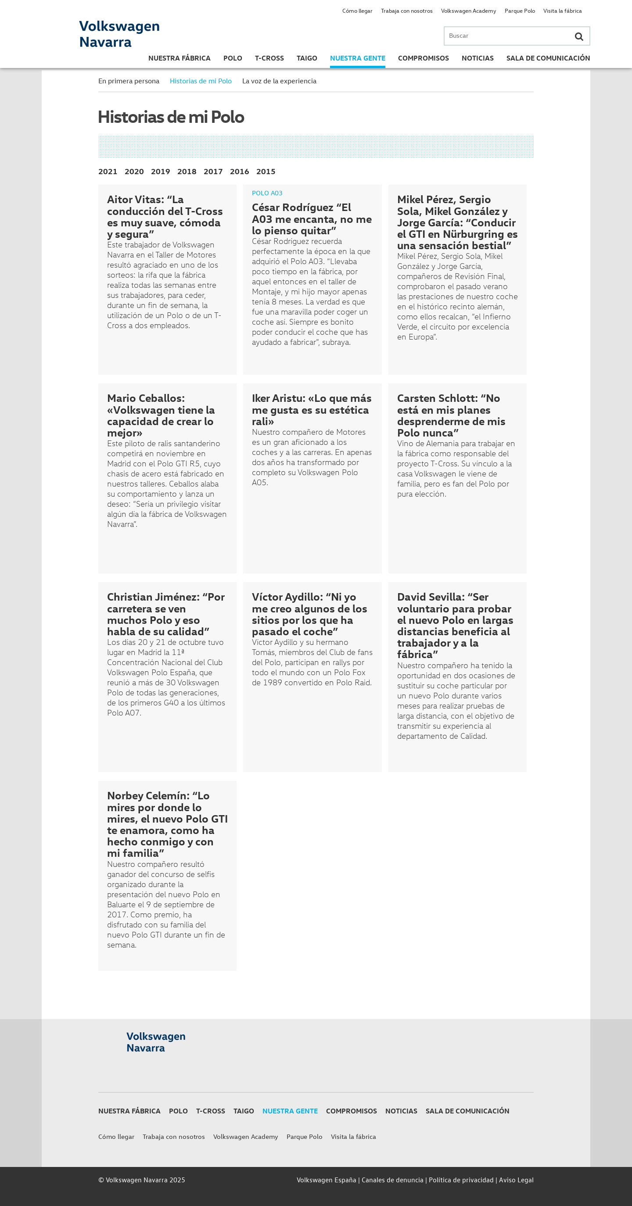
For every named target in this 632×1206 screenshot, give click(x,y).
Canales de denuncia (393, 1179)
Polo (232, 58)
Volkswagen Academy (468, 10)
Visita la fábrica (562, 10)
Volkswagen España (326, 1179)
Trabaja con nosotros (407, 10)
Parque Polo (520, 10)
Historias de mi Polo (201, 80)
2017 (213, 171)
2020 (134, 171)
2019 (160, 171)
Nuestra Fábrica (179, 58)
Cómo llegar (357, 10)
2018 (187, 171)
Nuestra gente (357, 58)
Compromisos (423, 58)
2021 (108, 171)
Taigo (307, 58)
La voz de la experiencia (279, 80)
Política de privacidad (461, 1179)
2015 (266, 171)
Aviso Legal (516, 1179)
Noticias (478, 58)
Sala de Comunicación (548, 58)
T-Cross (269, 58)
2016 (239, 171)
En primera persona (128, 80)
